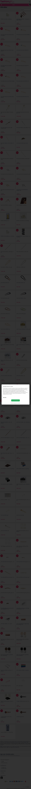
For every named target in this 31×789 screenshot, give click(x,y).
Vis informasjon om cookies (15, 403)
